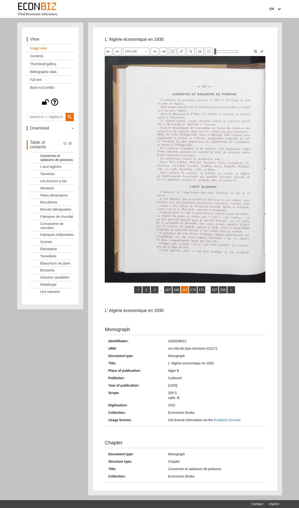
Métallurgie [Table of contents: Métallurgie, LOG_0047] (48, 284)
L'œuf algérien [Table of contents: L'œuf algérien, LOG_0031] (51, 167)
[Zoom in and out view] (226, 51)
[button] (50, 102)
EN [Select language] (275, 9)
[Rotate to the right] (190, 51)
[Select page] (136, 51)
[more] (231, 289)
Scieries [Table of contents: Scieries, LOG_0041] (46, 242)
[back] (138, 289)
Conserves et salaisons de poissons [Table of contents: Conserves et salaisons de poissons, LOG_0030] (56, 158)
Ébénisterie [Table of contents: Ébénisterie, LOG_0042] (48, 249)
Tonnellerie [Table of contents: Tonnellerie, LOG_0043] (48, 256)
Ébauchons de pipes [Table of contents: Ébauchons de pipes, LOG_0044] (55, 263)
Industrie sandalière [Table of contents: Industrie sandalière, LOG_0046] (54, 277)
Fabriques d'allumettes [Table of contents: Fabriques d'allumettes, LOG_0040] (57, 235)
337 (214, 290)
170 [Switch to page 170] (193, 290)
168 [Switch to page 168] (176, 290)
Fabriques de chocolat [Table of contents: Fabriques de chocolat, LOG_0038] (56, 216)
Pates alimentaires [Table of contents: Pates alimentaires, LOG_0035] (54, 195)
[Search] (69, 117)
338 (223, 290)
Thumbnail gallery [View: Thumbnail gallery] (43, 64)
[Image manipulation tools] (262, 51)
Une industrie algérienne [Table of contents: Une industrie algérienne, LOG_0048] (50, 294)
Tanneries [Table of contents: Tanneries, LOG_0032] (47, 174)
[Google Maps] (178, 371)
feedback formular (227, 420)
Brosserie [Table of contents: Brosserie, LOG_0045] (47, 270)
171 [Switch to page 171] (201, 290)
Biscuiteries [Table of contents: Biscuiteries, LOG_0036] (49, 202)
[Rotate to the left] (181, 51)
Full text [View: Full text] (36, 80)
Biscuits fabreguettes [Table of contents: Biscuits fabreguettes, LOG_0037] (55, 209)
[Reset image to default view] (199, 51)
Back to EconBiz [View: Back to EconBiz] (42, 87)
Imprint (274, 504)
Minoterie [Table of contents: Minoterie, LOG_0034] (47, 188)
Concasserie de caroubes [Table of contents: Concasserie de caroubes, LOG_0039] (51, 226)
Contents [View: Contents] (36, 56)
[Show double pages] (172, 51)
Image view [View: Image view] (38, 48)
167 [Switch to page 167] (168, 290)
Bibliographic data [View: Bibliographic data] (43, 72)
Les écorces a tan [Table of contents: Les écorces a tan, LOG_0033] (53, 181)
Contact (257, 504)
